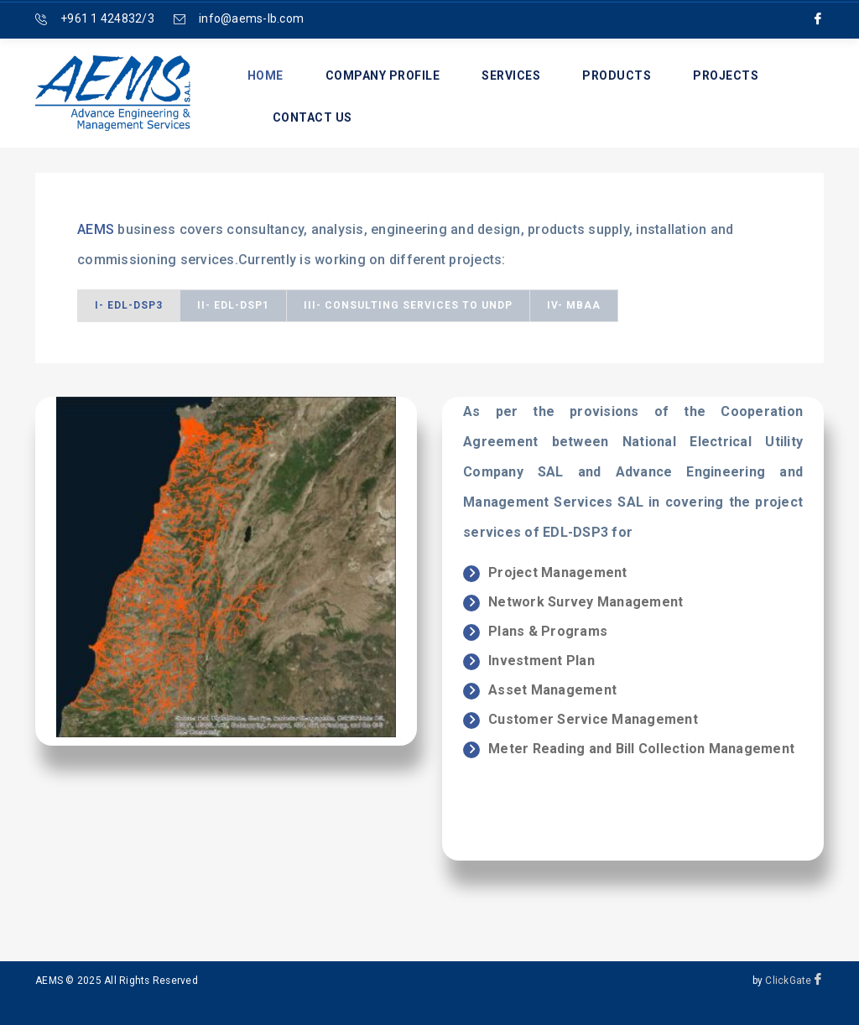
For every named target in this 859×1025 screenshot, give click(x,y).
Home (265, 75)
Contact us (312, 117)
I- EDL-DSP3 (129, 305)
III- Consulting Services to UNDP (408, 305)
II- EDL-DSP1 (233, 305)
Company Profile (382, 75)
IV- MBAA (574, 305)
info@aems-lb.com (251, 18)
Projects (725, 75)
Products (616, 75)
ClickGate (788, 980)
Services (511, 75)
